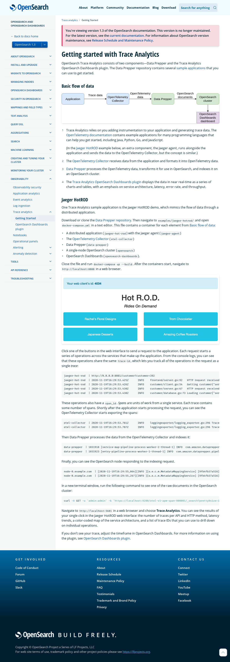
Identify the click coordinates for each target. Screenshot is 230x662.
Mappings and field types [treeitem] (27, 107)
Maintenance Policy (110, 581)
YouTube (184, 587)
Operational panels (25, 241)
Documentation (138, 7)
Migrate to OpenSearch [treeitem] (26, 73)
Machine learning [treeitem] (22, 150)
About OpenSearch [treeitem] (22, 56)
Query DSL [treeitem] (17, 124)
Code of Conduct (26, 568)
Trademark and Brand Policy (116, 600)
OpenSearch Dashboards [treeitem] (26, 90)
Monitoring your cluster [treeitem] (27, 170)
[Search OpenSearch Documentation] (198, 7)
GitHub (20, 581)
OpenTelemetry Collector (90, 161)
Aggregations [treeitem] (20, 132)
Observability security (27, 187)
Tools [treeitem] (14, 261)
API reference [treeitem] (19, 270)
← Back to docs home (24, 36)
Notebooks (20, 235)
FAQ (100, 587)
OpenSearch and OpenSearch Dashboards (28, 23)
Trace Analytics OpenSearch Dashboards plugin (106, 182)
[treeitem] (50, 56)
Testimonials (105, 594)
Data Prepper (76, 169)
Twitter (183, 574)
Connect (184, 568)
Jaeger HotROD (87, 148)
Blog (155, 7)
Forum (19, 574)
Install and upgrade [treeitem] (24, 65)
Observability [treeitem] (19, 179)
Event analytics (22, 199)
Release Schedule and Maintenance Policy (122, 40)
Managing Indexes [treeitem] (22, 81)
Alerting (18, 247)
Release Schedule (109, 574)
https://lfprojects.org (136, 652)
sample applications (191, 68)
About (83, 7)
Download (168, 7)
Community (115, 7)
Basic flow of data (202, 225)
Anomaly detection (25, 253)
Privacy (102, 607)
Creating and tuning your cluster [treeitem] (27, 160)
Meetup (183, 594)
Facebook (184, 600)
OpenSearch (30, 8)
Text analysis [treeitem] (19, 116)
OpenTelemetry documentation (89, 135)
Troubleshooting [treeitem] (22, 278)
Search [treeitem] (15, 141)
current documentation (127, 35)
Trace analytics (22, 212)
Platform (97, 7)
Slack (19, 587)
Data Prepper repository (113, 220)
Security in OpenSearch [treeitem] (26, 99)
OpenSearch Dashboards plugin (31, 227)
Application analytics (26, 193)
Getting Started (25, 218)
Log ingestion (21, 206)
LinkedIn (184, 581)
